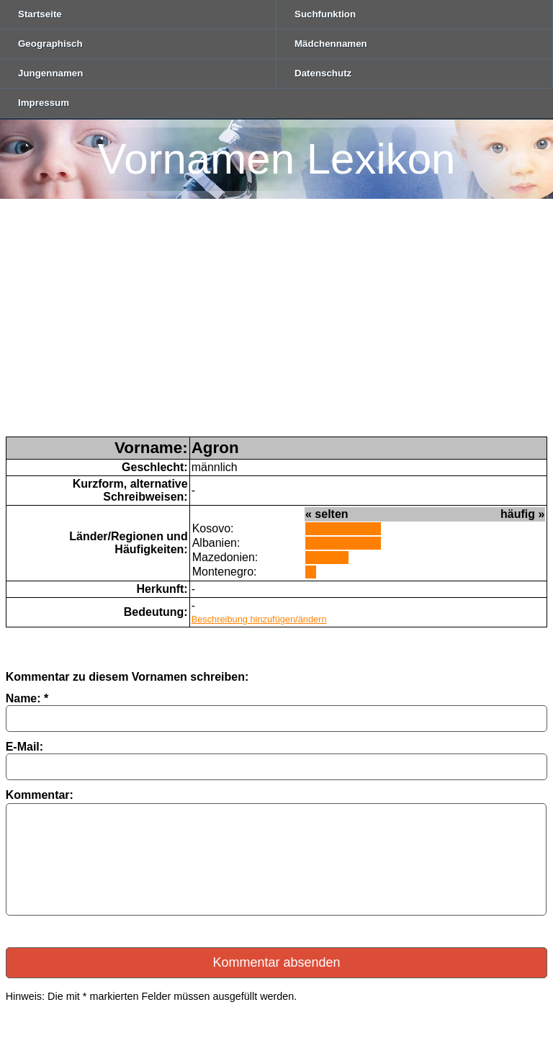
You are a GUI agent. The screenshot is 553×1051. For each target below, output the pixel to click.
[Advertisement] (276, 328)
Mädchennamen (331, 43)
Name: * (27, 698)
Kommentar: (39, 795)
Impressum (43, 102)
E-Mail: (24, 747)
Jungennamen (50, 73)
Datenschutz (323, 73)
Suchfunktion (325, 14)
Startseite (40, 14)
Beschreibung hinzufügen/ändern (259, 619)
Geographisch (50, 43)
